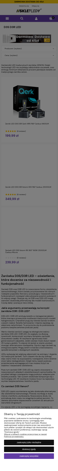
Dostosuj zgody (29, 449)
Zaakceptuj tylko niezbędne (29, 442)
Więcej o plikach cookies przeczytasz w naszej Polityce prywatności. (25, 435)
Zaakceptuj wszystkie (29, 456)
